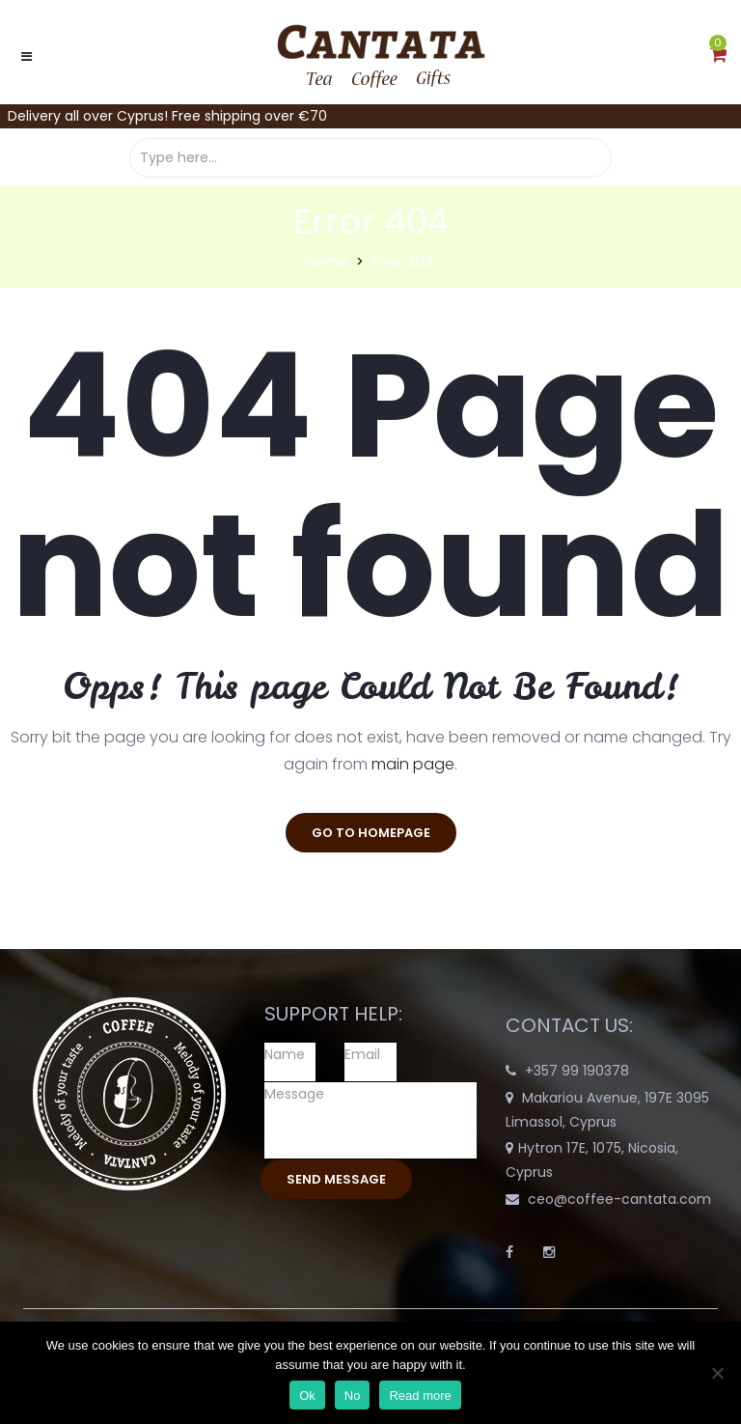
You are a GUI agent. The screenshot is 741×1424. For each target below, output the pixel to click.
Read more (420, 1395)
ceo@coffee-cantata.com (619, 1199)
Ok (307, 1395)
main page (412, 764)
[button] (718, 56)
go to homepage (371, 833)
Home (327, 261)
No (352, 1395)
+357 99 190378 (577, 1070)
